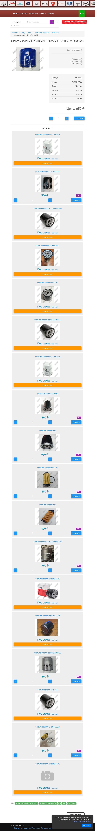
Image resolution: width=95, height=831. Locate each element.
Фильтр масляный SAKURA (47, 134)
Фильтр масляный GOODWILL (47, 320)
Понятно (86, 825)
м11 (59, 803)
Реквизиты (36, 828)
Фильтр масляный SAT (47, 283)
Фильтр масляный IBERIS (47, 246)
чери (68, 803)
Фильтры (55, 33)
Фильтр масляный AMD (47, 394)
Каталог (15, 33)
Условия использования (50, 828)
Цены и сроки (47, 163)
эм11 (64, 803)
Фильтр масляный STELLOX (47, 727)
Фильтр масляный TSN (47, 690)
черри (74, 803)
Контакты (43, 13)
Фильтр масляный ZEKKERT (47, 172)
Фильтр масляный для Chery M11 (26, 803)
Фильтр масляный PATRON (47, 616)
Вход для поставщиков (22, 828)
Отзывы (51, 13)
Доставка (23, 13)
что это (54, 159)
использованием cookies (82, 821)
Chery (23, 33)
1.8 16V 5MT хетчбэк (41, 33)
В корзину (79, 118)
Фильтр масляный (47, 431)
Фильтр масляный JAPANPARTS (47, 208)
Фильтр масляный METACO (47, 579)
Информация (33, 13)
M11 (29, 33)
